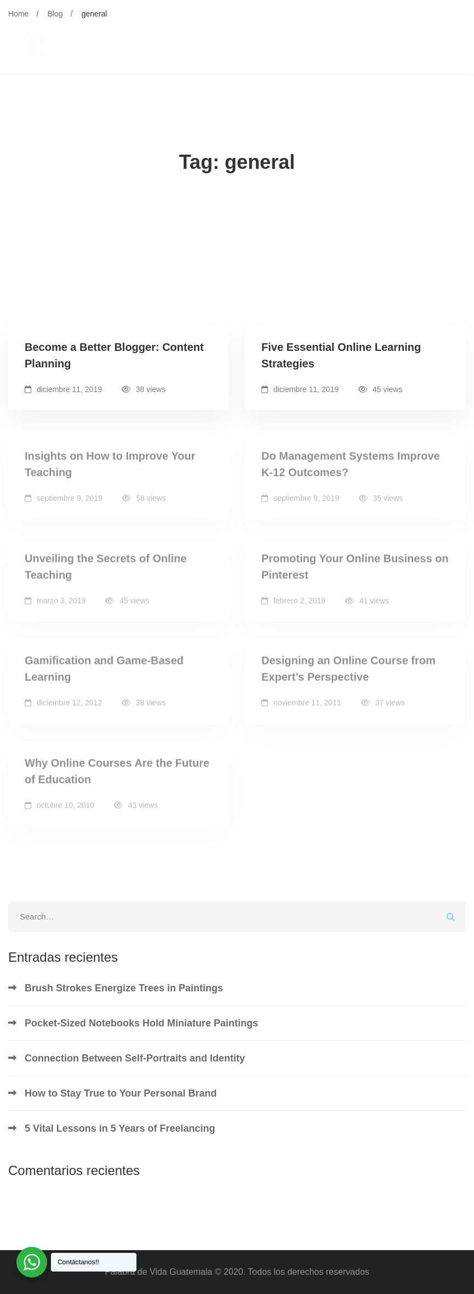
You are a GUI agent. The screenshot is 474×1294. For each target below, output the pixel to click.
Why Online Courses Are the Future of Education (117, 778)
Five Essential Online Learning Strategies (341, 355)
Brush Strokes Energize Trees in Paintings (124, 988)
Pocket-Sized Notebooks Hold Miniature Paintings (141, 1023)
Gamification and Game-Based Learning (104, 676)
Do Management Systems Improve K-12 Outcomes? (350, 471)
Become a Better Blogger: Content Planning (114, 355)
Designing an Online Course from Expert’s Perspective (348, 676)
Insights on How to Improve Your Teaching (110, 471)
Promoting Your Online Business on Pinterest (355, 573)
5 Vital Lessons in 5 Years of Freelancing (120, 1128)
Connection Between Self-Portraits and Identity (135, 1058)
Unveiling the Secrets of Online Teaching (106, 573)
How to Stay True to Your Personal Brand (120, 1093)
